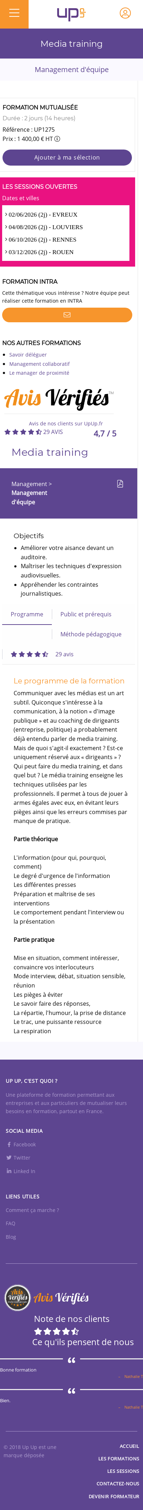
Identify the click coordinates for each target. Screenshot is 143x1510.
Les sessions (123, 1471)
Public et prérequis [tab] (86, 614)
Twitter (18, 1157)
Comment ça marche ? (32, 1210)
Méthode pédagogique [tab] (91, 634)
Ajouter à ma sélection (67, 157)
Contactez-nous (118, 1483)
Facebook (21, 1144)
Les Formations (118, 1458)
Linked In (20, 1171)
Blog (11, 1236)
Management (30, 484)
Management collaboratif (39, 363)
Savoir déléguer (28, 354)
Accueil (129, 1446)
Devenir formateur (114, 1496)
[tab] (42, 654)
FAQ (10, 1223)
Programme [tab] (27, 614)
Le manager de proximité (39, 372)
